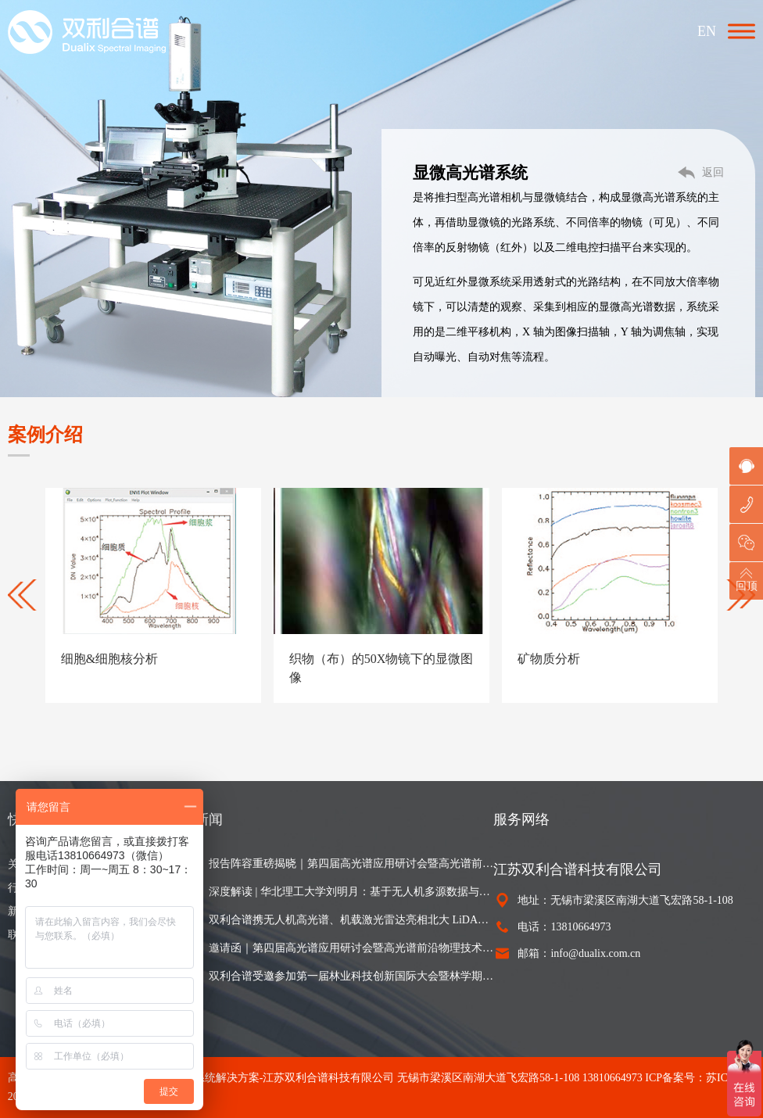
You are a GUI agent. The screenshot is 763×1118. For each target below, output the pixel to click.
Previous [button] (23, 595)
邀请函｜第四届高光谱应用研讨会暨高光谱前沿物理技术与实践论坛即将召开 (351, 948)
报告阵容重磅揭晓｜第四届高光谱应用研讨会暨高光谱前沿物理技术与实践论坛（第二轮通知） (351, 863)
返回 (713, 172)
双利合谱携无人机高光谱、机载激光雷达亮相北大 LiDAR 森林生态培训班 (351, 920)
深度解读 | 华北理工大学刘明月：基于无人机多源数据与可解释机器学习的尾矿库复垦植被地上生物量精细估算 (351, 892)
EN (706, 31)
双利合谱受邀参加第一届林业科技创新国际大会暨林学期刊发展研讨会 (351, 976)
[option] (153, 595)
